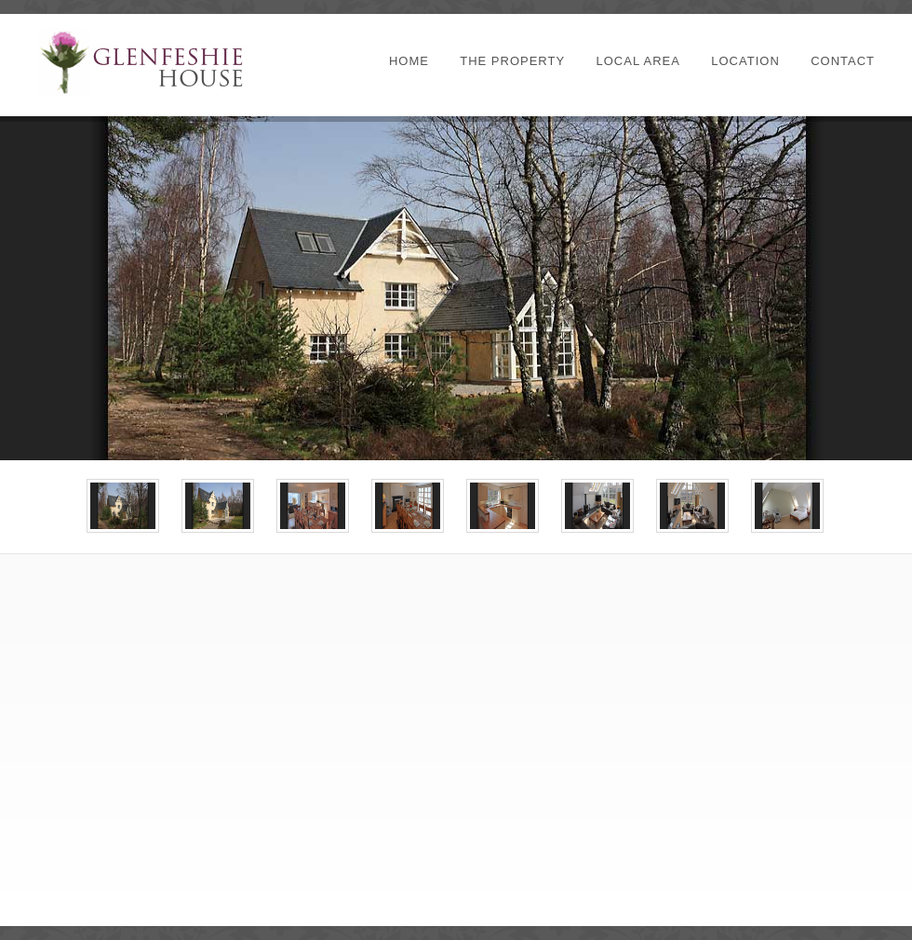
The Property (512, 61)
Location (745, 61)
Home (409, 61)
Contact (843, 61)
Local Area (637, 61)
